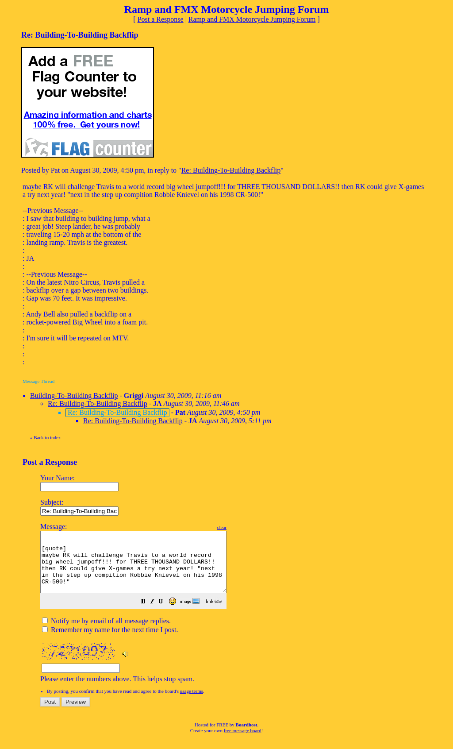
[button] (165, 614)
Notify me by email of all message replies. (106, 633)
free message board (242, 742)
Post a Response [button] (161, 19)
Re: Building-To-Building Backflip (231, 170)
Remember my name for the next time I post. (110, 641)
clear (244, 527)
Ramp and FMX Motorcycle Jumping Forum (252, 19)
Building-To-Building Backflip (74, 395)
